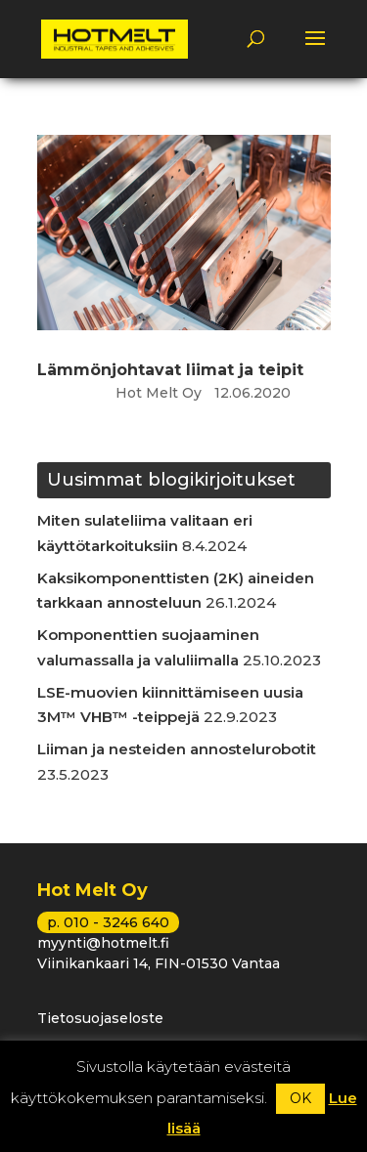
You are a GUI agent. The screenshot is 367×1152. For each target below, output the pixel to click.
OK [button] (300, 1098)
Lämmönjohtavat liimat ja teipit (170, 370)
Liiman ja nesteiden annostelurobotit (176, 749)
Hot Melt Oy (158, 393)
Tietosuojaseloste (100, 1018)
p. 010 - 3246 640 (108, 922)
